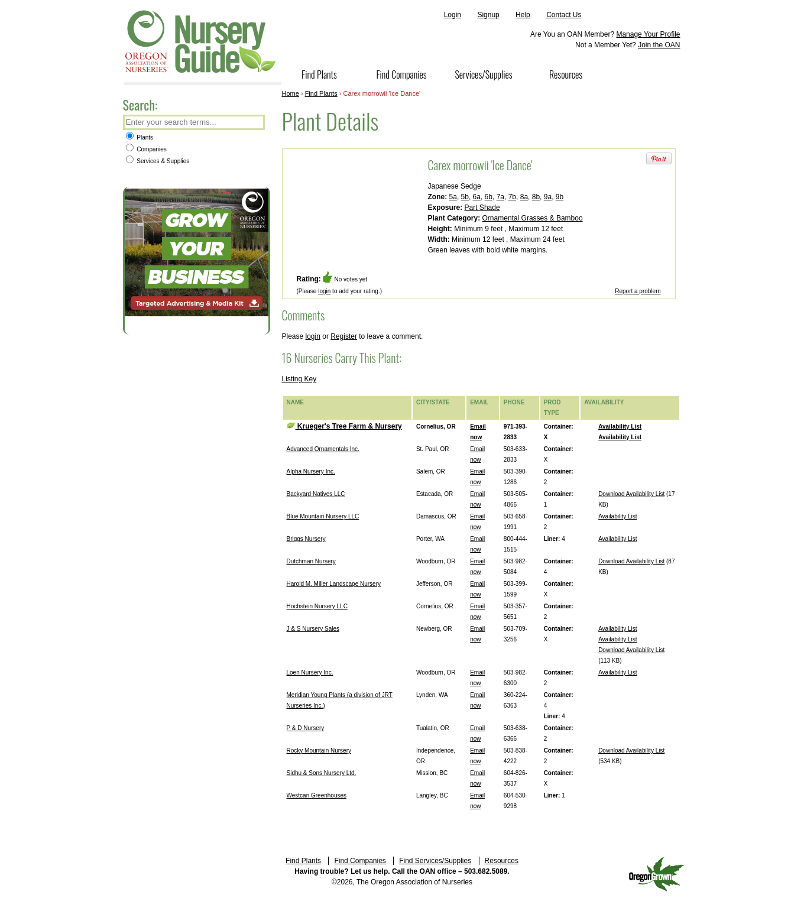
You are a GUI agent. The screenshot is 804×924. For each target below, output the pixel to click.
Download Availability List (631, 494)
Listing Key (299, 379)
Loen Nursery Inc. (310, 672)
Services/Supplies (483, 74)
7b (512, 197)
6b (488, 197)
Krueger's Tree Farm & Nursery (344, 426)
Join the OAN (659, 45)
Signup (488, 15)
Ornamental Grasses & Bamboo (532, 218)
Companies (146, 149)
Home (290, 93)
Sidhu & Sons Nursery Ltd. (321, 773)
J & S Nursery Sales (313, 628)
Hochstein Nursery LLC (317, 606)
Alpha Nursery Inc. (311, 471)
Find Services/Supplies (435, 861)
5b (465, 197)
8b (536, 197)
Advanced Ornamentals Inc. (323, 449)
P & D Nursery (306, 728)
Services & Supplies (158, 161)
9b (559, 197)
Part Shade (482, 207)
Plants (140, 137)
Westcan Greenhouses (317, 795)
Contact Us (563, 15)
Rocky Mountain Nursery (319, 750)
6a (477, 197)
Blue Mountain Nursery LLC (323, 516)
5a (453, 197)
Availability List (619, 426)
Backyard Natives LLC (316, 494)
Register (343, 336)
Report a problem (637, 291)
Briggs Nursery (306, 539)
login (324, 291)
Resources (565, 74)
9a (548, 197)
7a (500, 197)
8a (524, 197)
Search (254, 123)
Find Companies (401, 74)
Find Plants (319, 74)
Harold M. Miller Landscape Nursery (334, 584)
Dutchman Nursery (311, 561)
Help (523, 15)
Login (452, 15)
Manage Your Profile (648, 34)
